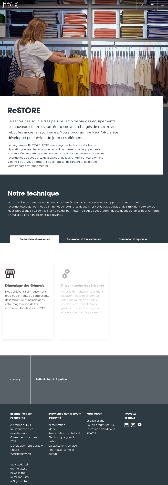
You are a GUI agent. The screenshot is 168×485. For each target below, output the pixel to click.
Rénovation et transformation (84, 239)
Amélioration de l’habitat (64, 433)
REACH (91, 433)
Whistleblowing (20, 453)
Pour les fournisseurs (100, 425)
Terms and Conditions (100, 429)
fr (152, 5)
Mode (52, 429)
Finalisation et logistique (133, 239)
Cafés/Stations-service (62, 445)
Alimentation (56, 425)
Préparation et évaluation (35, 239)
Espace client (95, 420)
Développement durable (26, 445)
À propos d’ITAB (20, 425)
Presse (14, 449)
